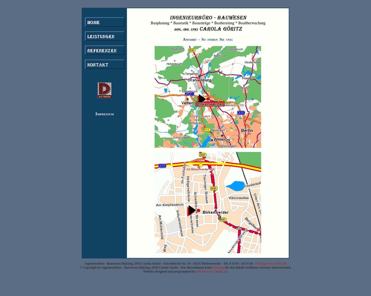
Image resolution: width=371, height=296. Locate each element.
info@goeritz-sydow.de (270, 263)
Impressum (104, 114)
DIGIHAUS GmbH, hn (212, 271)
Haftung (218, 267)
